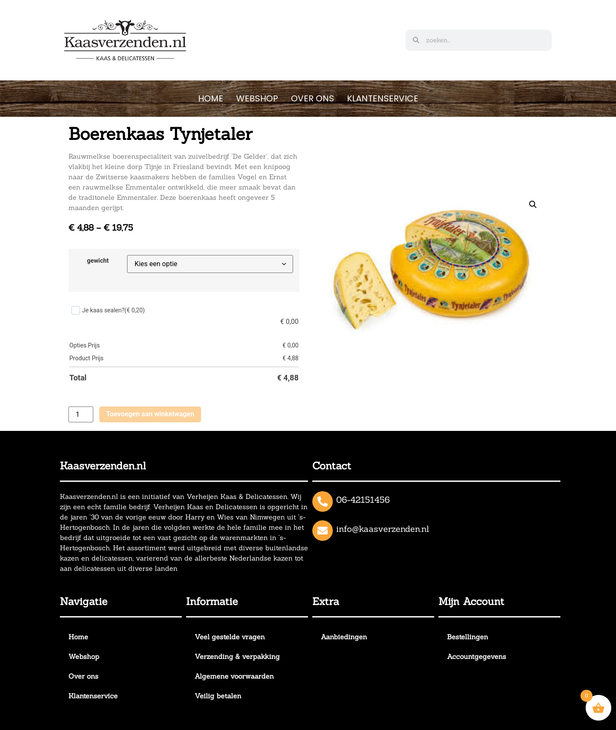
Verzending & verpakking (237, 656)
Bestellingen (467, 636)
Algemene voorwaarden (234, 676)
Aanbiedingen (344, 636)
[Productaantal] (80, 414)
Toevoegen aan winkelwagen (150, 414)
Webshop (257, 98)
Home (210, 98)
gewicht (98, 261)
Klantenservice (382, 98)
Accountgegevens (476, 656)
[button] (533, 204)
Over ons (312, 98)
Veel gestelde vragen (230, 636)
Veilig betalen (218, 695)
